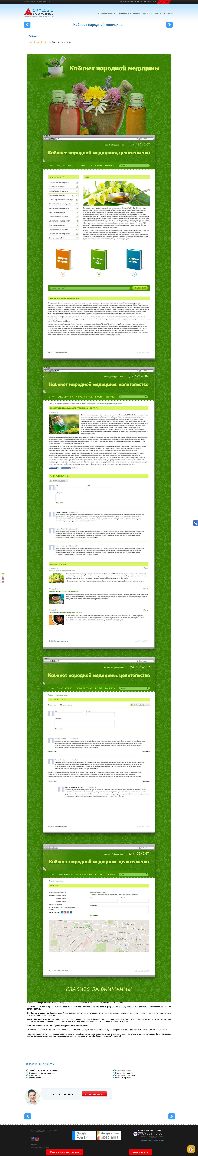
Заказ (155, 13)
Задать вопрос (140, 1153)
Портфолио (147, 13)
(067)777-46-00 (151, 1)
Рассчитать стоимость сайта (64, 1153)
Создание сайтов (124, 13)
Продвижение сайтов (106, 13)
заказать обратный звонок (152, 1140)
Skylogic (170, 13)
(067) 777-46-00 (150, 1133)
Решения (136, 13)
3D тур (162, 13)
